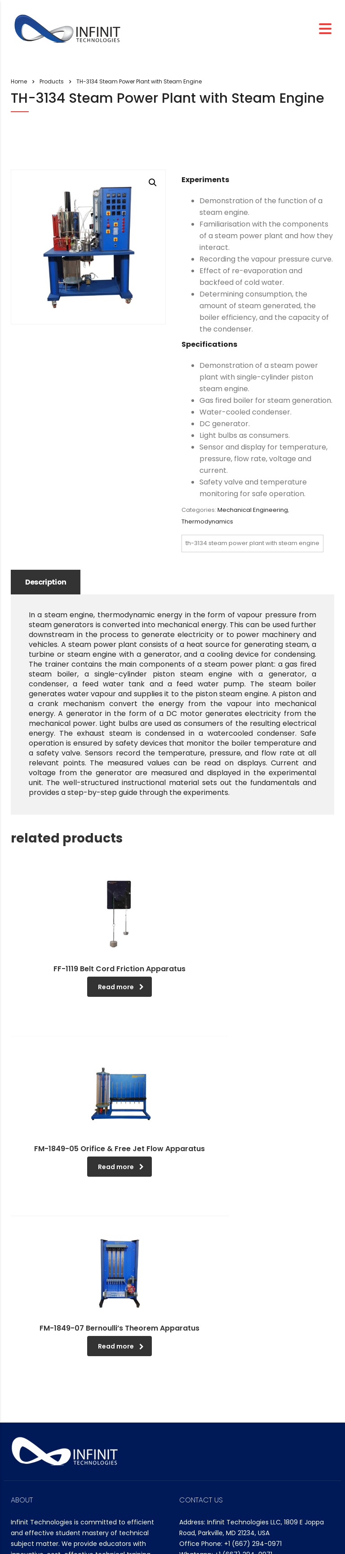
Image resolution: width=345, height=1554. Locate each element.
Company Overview (49, 1461)
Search (194, 1462)
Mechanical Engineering (252, 510)
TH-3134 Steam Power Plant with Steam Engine (252, 543)
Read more (93, 987)
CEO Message (39, 1447)
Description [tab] (47, 582)
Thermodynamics (207, 521)
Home (19, 81)
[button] (153, 183)
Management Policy (49, 1475)
